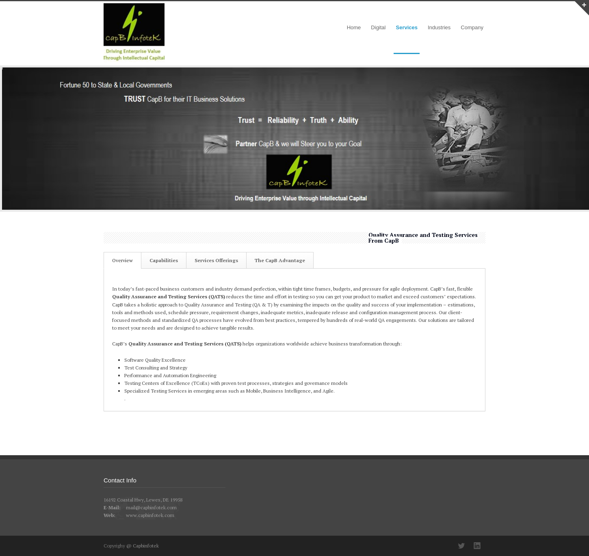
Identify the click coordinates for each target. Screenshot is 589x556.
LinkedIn (477, 546)
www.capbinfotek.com (150, 515)
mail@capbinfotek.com (151, 507)
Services (407, 27)
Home (354, 27)
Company (472, 27)
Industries (439, 27)
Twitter (461, 546)
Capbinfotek (146, 546)
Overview (122, 260)
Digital (378, 27)
